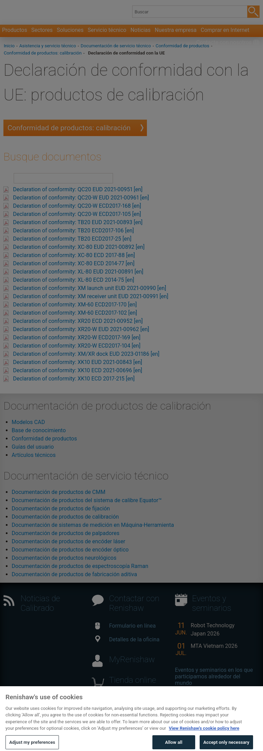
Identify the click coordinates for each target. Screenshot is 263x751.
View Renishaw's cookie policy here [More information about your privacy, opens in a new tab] (204, 737)
